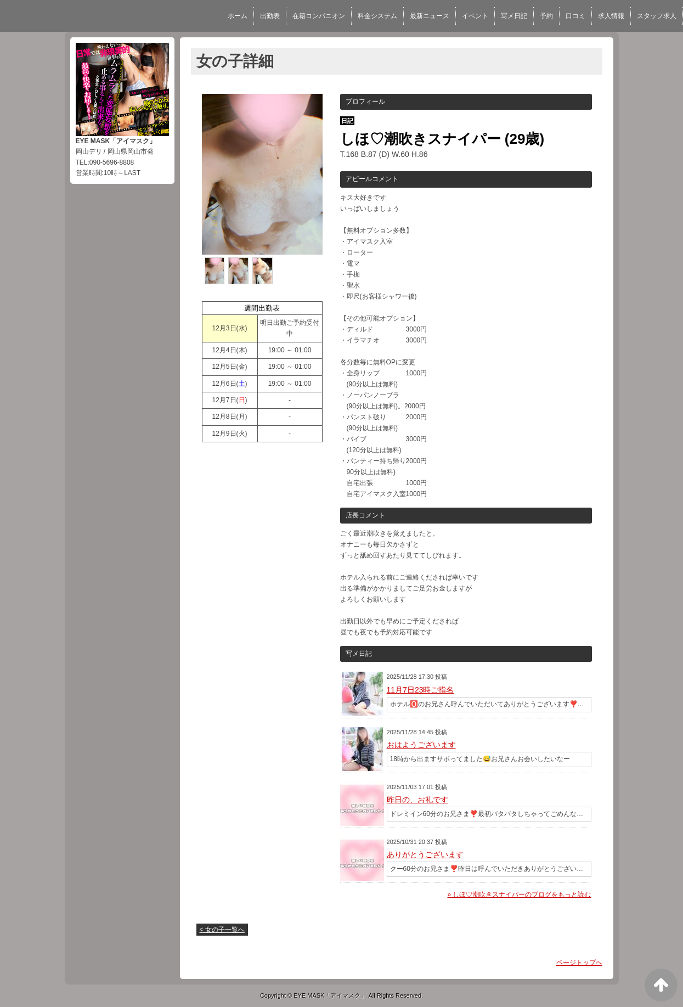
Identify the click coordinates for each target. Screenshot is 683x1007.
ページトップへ (579, 962)
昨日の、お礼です (417, 799)
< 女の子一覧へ (222, 929)
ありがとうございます (425, 854)
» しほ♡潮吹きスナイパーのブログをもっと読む (519, 894)
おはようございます (421, 744)
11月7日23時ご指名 (420, 689)
